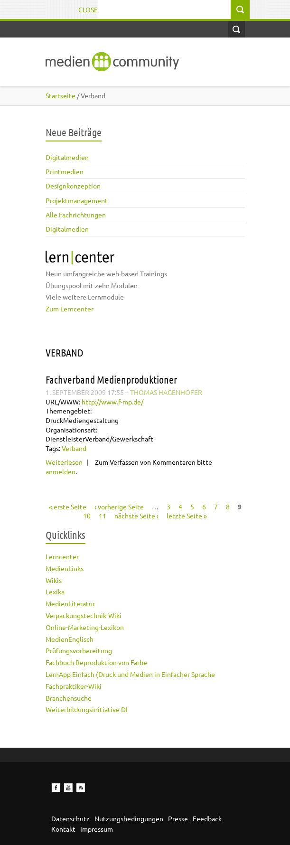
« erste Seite (67, 506)
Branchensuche (69, 698)
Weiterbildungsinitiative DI (87, 709)
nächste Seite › (136, 515)
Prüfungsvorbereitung (79, 650)
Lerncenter (62, 556)
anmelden (60, 471)
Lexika (55, 591)
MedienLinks (65, 568)
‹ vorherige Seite (119, 506)
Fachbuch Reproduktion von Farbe (96, 662)
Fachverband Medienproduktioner (111, 379)
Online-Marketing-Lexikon (85, 627)
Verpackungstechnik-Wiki (84, 615)
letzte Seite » (187, 515)
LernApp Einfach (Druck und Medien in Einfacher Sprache (130, 674)
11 (102, 515)
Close (88, 9)
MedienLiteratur (70, 603)
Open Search (236, 29)
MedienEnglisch (70, 639)
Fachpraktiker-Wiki (74, 686)
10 (87, 515)
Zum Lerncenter (70, 308)
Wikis (54, 580)
